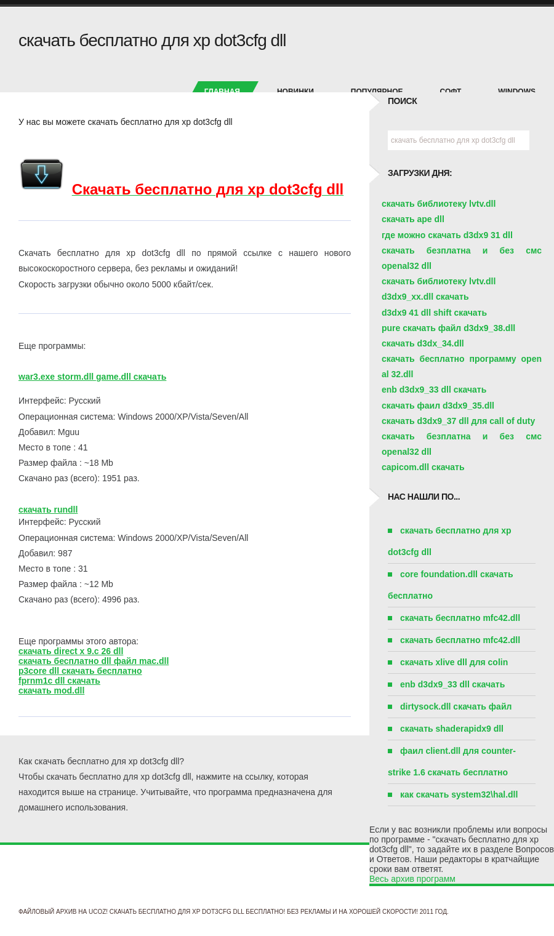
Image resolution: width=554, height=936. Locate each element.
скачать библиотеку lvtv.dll (439, 204)
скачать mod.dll (51, 690)
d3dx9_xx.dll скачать (425, 297)
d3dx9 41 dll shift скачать (434, 313)
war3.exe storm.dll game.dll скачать (92, 377)
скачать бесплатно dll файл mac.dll (93, 661)
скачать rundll (48, 509)
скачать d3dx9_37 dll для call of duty (458, 421)
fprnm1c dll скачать (59, 681)
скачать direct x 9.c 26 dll (70, 651)
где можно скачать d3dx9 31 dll (447, 235)
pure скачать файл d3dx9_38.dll (448, 328)
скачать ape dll (413, 219)
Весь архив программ (412, 879)
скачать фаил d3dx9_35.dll (438, 405)
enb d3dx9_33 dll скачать (434, 389)
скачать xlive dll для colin (454, 662)
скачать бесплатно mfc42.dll (460, 618)
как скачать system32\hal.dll (459, 794)
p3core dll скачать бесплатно (80, 671)
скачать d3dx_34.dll (423, 343)
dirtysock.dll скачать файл (456, 706)
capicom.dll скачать (423, 467)
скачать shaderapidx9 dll (452, 729)
